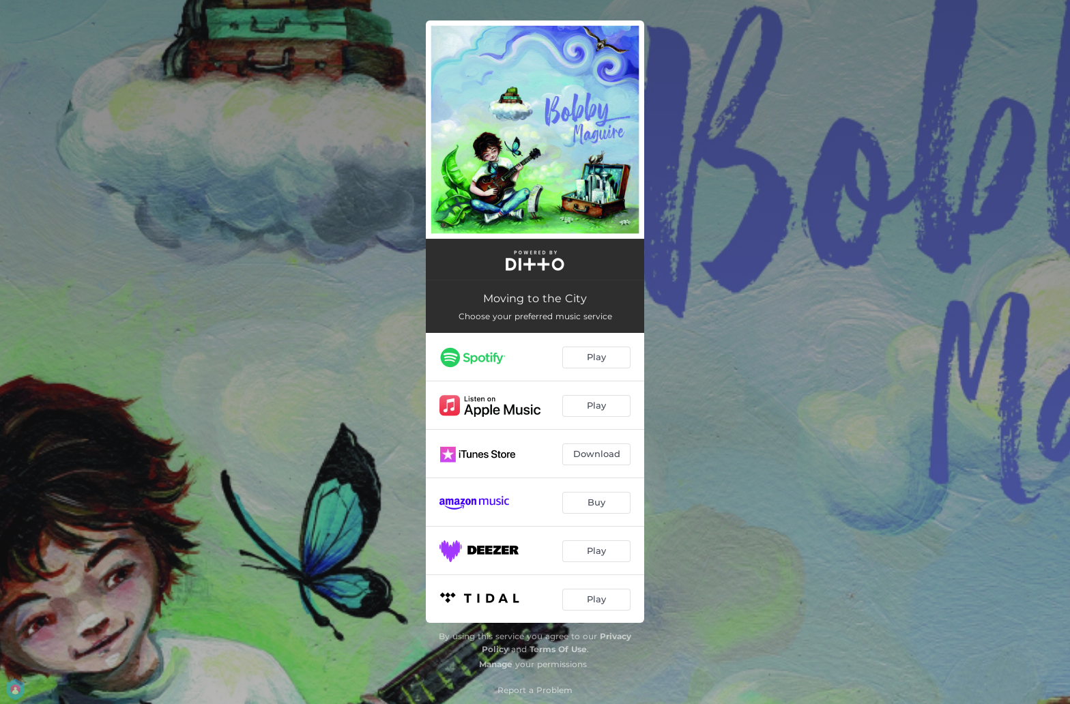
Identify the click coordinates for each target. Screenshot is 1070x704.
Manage (495, 664)
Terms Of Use (558, 649)
